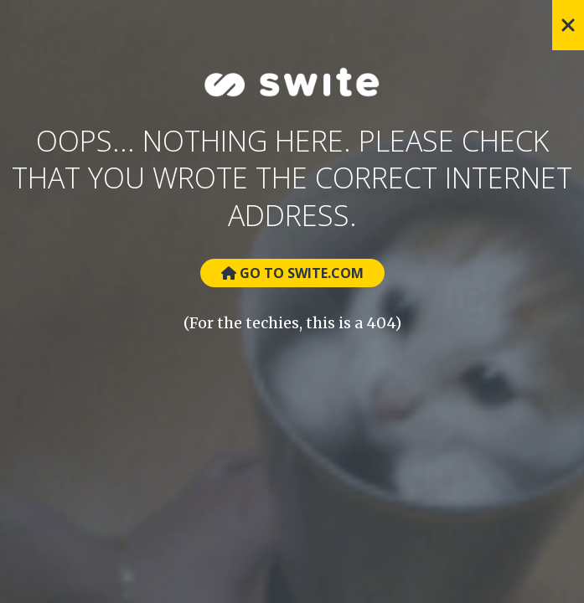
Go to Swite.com (292, 273)
